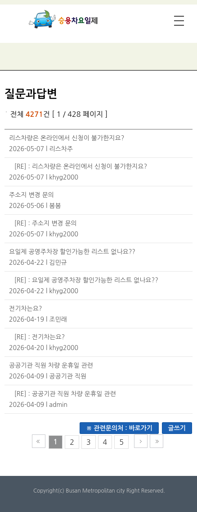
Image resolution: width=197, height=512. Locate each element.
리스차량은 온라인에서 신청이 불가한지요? (66, 138)
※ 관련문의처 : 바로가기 (119, 428)
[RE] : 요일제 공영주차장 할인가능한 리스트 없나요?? (86, 280)
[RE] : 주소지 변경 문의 (45, 223)
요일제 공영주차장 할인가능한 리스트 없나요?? (72, 252)
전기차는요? (25, 308)
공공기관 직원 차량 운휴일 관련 (51, 365)
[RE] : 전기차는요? (39, 337)
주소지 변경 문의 (31, 195)
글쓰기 (177, 428)
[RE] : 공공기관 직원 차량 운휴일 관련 (65, 394)
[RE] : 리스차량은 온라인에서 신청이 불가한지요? (80, 166)
